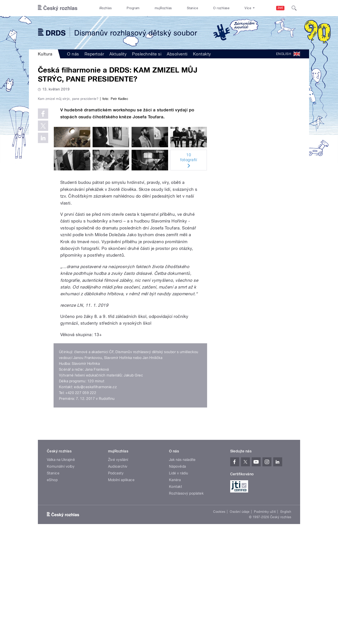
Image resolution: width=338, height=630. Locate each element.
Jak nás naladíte (182, 555)
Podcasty (116, 568)
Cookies (219, 607)
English (285, 607)
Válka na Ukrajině (61, 555)
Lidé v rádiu (178, 568)
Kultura (45, 53)
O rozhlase (221, 8)
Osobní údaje (240, 607)
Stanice (192, 8)
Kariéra (175, 575)
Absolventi (177, 53)
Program (133, 8)
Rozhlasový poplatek (186, 589)
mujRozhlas (163, 8)
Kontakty (202, 53)
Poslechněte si (146, 53)
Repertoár (94, 53)
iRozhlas (105, 8)
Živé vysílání (118, 555)
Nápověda (177, 562)
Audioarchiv (118, 562)
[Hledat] (294, 8)
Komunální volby (60, 562)
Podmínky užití (265, 607)
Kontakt (175, 582)
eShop (52, 575)
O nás (73, 53)
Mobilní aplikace (121, 575)
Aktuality (118, 53)
